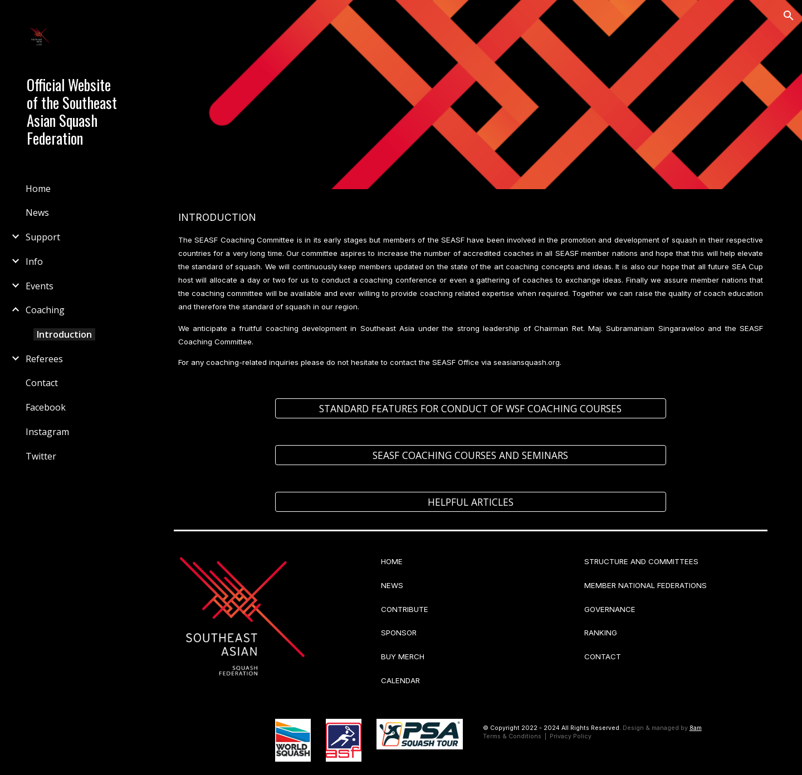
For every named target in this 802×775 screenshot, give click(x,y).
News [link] (37, 212)
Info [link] (34, 261)
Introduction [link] (64, 334)
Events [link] (39, 286)
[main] (471, 287)
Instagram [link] (47, 432)
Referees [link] (44, 359)
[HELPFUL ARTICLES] (471, 502)
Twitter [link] (41, 456)
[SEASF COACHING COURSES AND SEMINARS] (471, 455)
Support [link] (43, 237)
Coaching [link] (45, 310)
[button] (788, 15)
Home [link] (38, 188)
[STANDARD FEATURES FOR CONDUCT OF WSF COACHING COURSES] (471, 408)
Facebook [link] (46, 407)
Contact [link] (42, 383)
